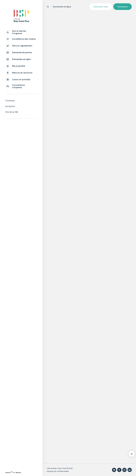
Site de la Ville (11, 112)
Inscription (10, 106)
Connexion (10, 100)
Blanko (18, 472)
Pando (8, 472)
